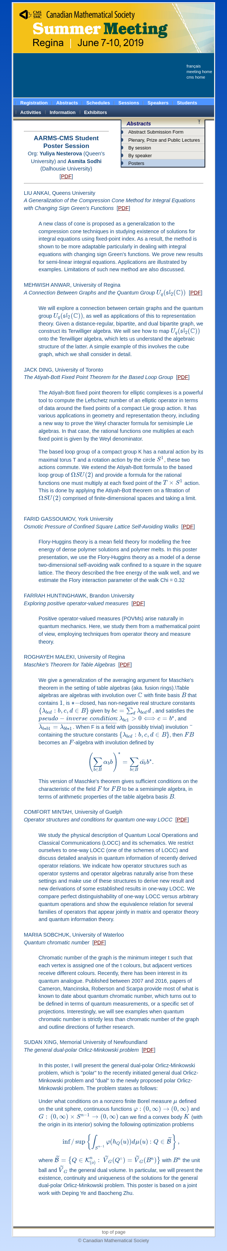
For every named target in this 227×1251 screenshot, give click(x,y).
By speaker (140, 155)
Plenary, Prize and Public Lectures (164, 140)
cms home (196, 77)
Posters (136, 163)
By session (139, 148)
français (194, 66)
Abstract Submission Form (156, 132)
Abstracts (139, 124)
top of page (113, 1232)
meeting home (199, 71)
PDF (66, 176)
